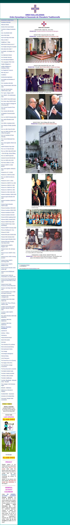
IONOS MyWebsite (33, 268)
